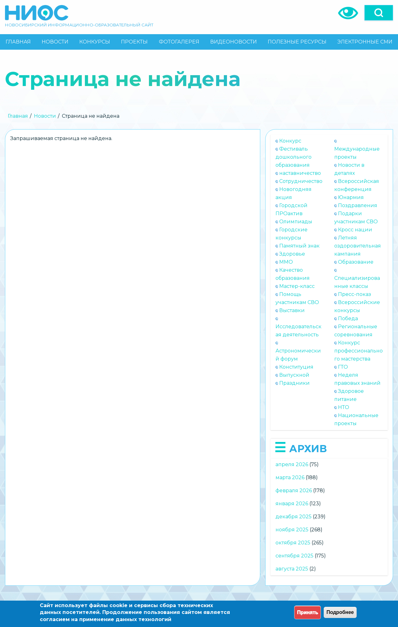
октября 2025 (292, 543)
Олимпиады (295, 222)
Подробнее (340, 612)
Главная (18, 116)
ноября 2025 (291, 530)
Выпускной (294, 375)
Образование (355, 262)
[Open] (378, 12)
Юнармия (351, 197)
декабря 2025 (293, 517)
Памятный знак (299, 246)
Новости (45, 116)
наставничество (300, 173)
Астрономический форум (298, 355)
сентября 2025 (294, 556)
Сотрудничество (300, 181)
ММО (286, 262)
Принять (307, 612)
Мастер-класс (297, 286)
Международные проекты (357, 153)
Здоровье (292, 254)
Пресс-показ (354, 294)
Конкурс (290, 141)
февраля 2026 (293, 490)
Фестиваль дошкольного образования (293, 157)
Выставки (292, 310)
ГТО (343, 367)
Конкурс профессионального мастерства (358, 351)
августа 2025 (291, 569)
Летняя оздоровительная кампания (357, 246)
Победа (348, 318)
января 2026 (291, 504)
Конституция (296, 367)
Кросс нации (355, 230)
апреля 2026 (291, 464)
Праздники (294, 383)
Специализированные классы (357, 282)
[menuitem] (18, 42)
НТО (343, 407)
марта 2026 (289, 477)
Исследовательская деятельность (298, 331)
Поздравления (357, 205)
